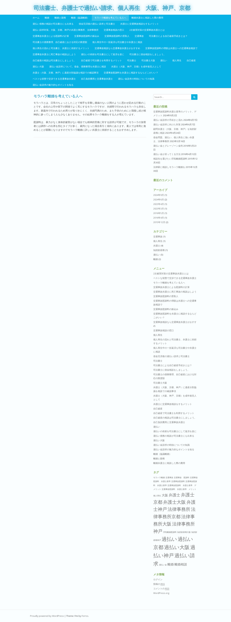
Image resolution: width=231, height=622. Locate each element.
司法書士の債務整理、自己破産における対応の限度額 (60, 42)
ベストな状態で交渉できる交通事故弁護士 (54, 78)
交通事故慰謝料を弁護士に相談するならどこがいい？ (131, 72)
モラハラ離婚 (159, 477)
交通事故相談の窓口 (114, 29)
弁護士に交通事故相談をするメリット (139, 23)
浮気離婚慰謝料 (170, 532)
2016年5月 (158, 213)
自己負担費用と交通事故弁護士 (97, 78)
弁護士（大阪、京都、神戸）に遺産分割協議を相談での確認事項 (65, 72)
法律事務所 (179, 509)
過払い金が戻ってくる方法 (167, 154)
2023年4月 (158, 204)
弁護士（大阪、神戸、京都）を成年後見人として (136, 66)
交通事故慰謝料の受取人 (116, 36)
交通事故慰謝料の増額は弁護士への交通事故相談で (171, 48)
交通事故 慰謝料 (181, 477)
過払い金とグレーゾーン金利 (168, 145)
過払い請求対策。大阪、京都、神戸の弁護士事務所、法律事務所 (65, 29)
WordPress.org (161, 593)
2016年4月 (158, 217)
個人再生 (176, 60)
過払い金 (163, 565)
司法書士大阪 (148, 60)
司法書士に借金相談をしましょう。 (147, 54)
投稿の (159, 584)
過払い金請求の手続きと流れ (168, 119)
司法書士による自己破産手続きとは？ (168, 36)
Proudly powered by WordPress (47, 615)
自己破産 (191, 60)
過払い (163, 60)
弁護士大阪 (174, 502)
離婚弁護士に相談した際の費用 (147, 17)
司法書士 (131, 60)
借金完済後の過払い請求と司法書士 (97, 23)
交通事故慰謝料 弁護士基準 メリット (179, 489)
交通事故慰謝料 (178, 481)
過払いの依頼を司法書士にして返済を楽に (102, 54)
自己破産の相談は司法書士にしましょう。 (54, 60)
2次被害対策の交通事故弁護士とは (147, 29)
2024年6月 (158, 199)
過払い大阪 (38, 66)
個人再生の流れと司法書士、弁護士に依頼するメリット (61, 48)
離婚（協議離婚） (80, 17)
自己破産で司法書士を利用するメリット (101, 60)
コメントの (161, 588)
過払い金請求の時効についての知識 (136, 78)
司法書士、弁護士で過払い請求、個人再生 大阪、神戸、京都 (112, 7)
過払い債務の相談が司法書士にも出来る (53, 23)
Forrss (85, 615)
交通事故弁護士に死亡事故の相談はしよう (54, 54)
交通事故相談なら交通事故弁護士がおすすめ (117, 48)
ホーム (36, 17)
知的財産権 (159, 250)
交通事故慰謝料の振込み (86, 36)
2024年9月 (158, 195)
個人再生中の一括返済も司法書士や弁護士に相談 (117, 42)
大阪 (165, 495)
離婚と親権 (60, 17)
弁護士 (156, 245)
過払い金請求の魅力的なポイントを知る (53, 84)
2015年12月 (159, 222)
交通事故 (139, 36)
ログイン (157, 579)
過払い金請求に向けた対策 (167, 124)
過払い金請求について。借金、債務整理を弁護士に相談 (77, 66)
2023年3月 (158, 208)
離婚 (47, 17)
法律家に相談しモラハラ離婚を (169, 167)
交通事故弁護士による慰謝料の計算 (51, 36)
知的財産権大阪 (184, 532)
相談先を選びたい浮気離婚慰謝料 (170, 158)
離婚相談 (180, 564)
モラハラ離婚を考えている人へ (110, 17)
